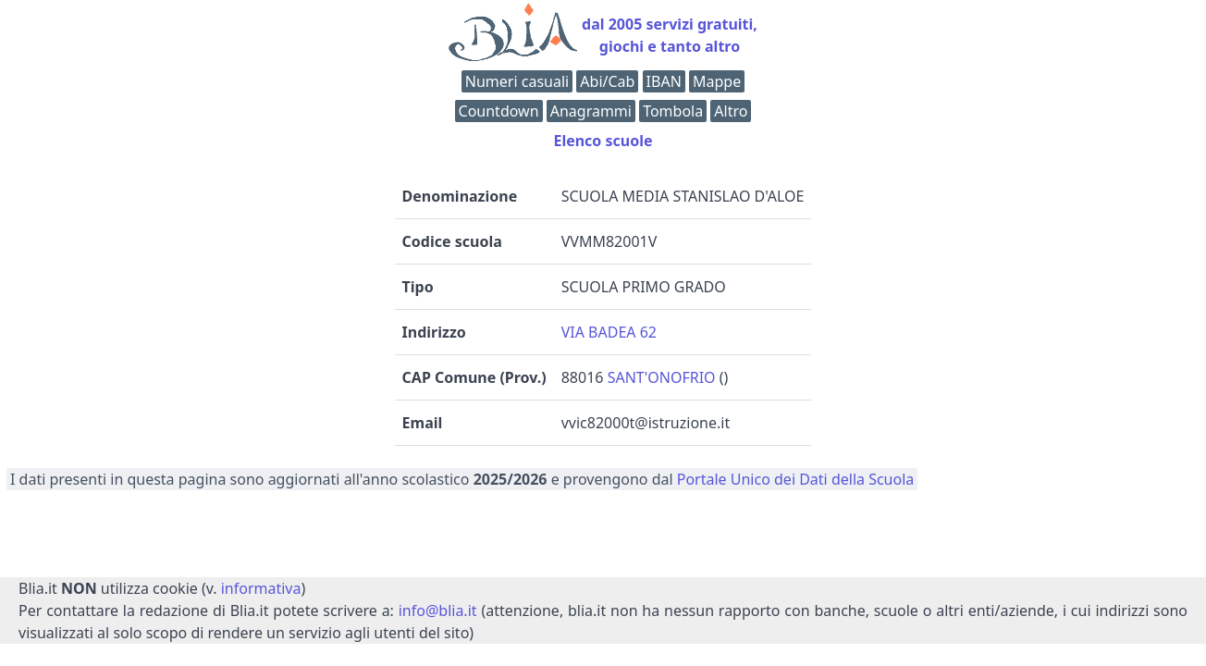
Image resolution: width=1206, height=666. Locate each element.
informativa (261, 588)
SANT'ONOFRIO (662, 377)
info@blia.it (438, 610)
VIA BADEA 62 (609, 332)
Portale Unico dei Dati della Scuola (796, 479)
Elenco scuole (602, 140)
